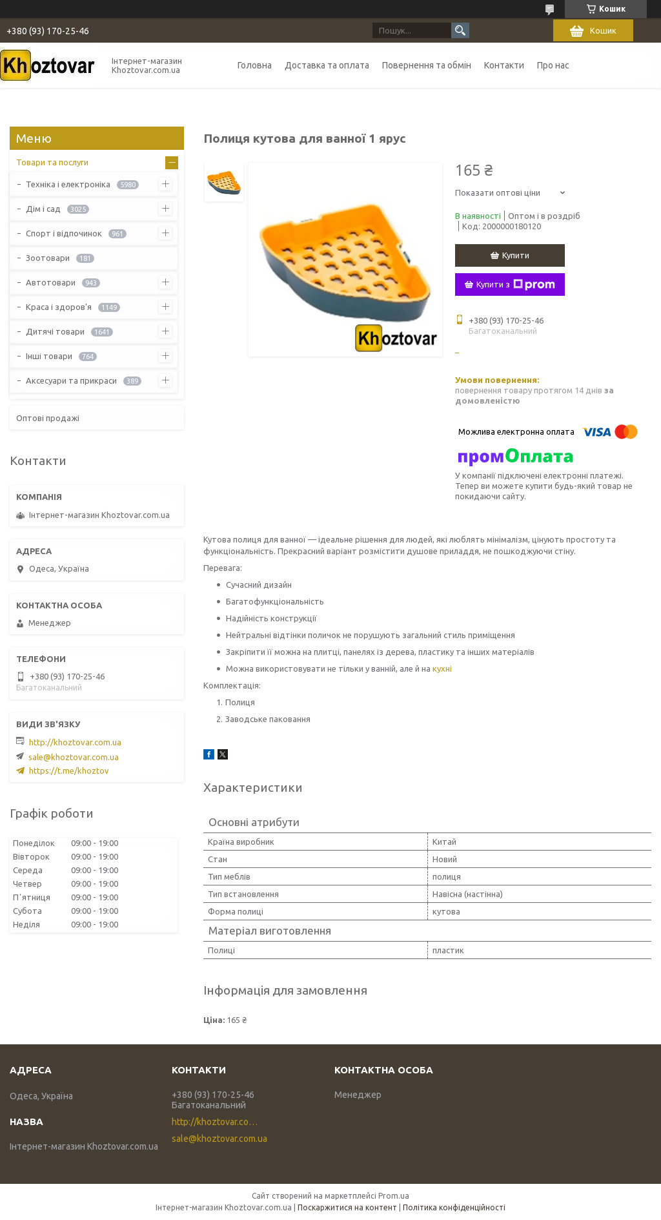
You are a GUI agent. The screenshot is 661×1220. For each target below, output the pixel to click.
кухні (442, 668)
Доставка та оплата (327, 65)
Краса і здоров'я (59, 306)
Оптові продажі (47, 417)
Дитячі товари (55, 331)
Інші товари (49, 355)
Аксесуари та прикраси (71, 380)
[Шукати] (460, 30)
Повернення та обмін (426, 65)
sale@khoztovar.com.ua (73, 756)
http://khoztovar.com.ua (75, 742)
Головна (255, 65)
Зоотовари (48, 257)
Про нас (553, 65)
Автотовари (51, 282)
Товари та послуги (52, 162)
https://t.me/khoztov (69, 770)
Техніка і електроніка (68, 184)
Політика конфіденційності (454, 1207)
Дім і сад (43, 208)
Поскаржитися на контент (347, 1207)
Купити (515, 255)
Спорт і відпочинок (64, 233)
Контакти (504, 65)
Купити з (515, 285)
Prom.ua (393, 1196)
